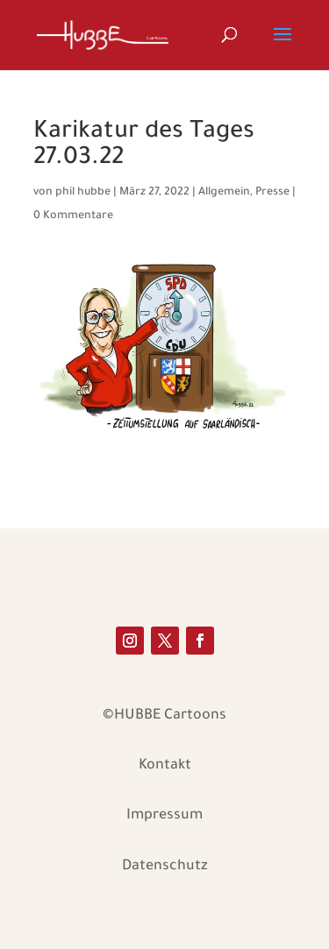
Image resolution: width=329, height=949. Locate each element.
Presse (272, 193)
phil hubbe (83, 193)
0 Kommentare (73, 216)
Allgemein (224, 193)
